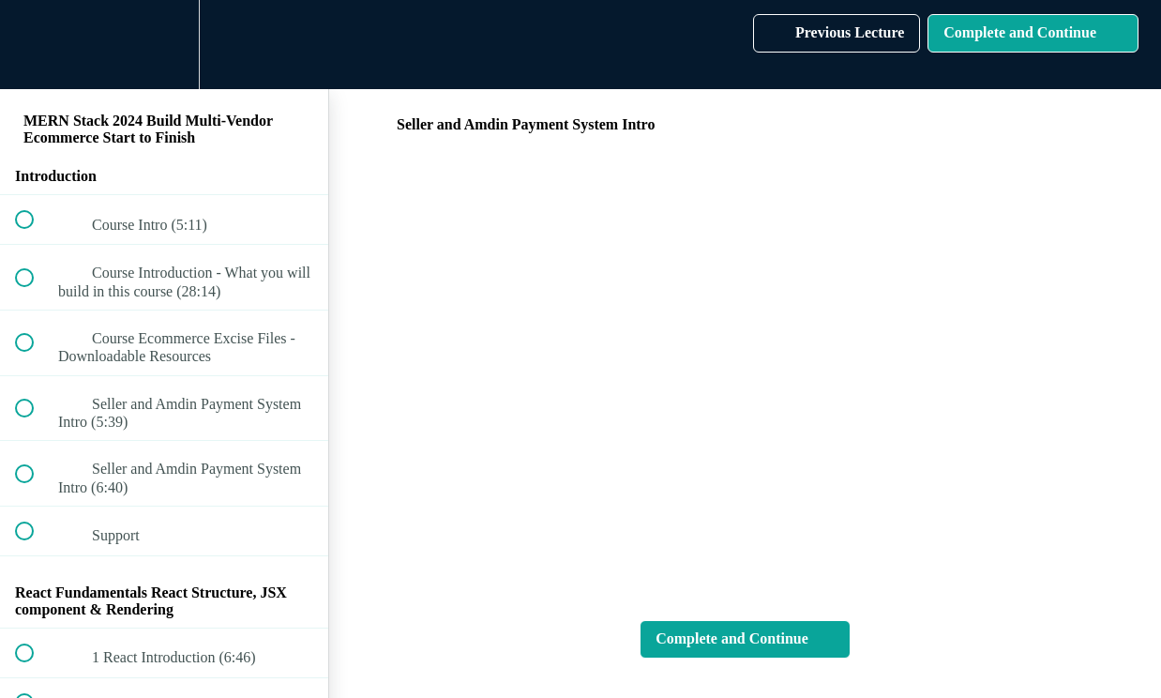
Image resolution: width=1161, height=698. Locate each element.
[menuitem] (164, 44)
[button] (34, 44)
